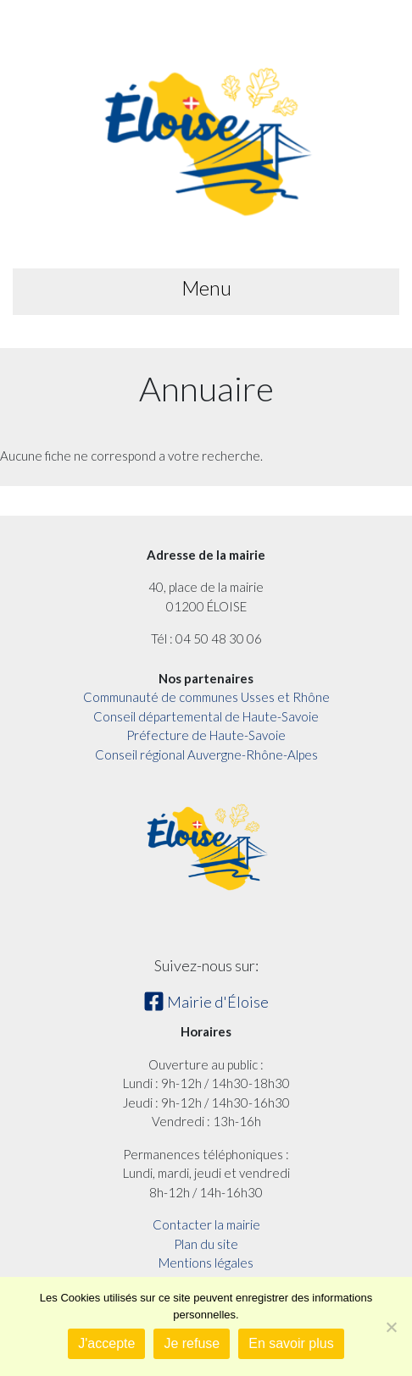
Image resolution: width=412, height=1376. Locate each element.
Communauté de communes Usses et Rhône (206, 697)
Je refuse (192, 1343)
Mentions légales (206, 1262)
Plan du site (206, 1244)
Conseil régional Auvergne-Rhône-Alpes (206, 754)
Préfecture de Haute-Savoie (206, 735)
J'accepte (106, 1343)
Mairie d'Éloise (206, 1001)
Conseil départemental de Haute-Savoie (206, 716)
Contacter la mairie (206, 1224)
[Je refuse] (390, 1326)
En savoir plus (291, 1343)
